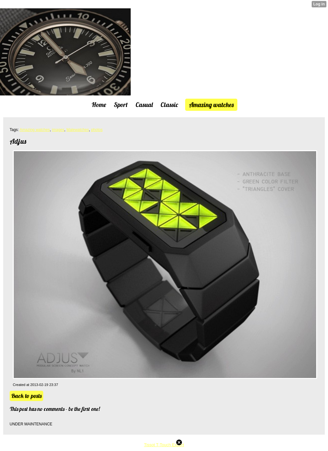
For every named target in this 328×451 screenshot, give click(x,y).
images (58, 129)
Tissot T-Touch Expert (164, 444)
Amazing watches (35, 129)
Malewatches (77, 129)
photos (96, 129)
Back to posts (26, 395)
